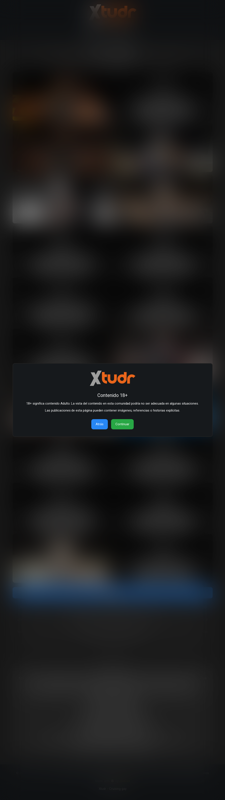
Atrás (99, 424)
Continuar (122, 424)
